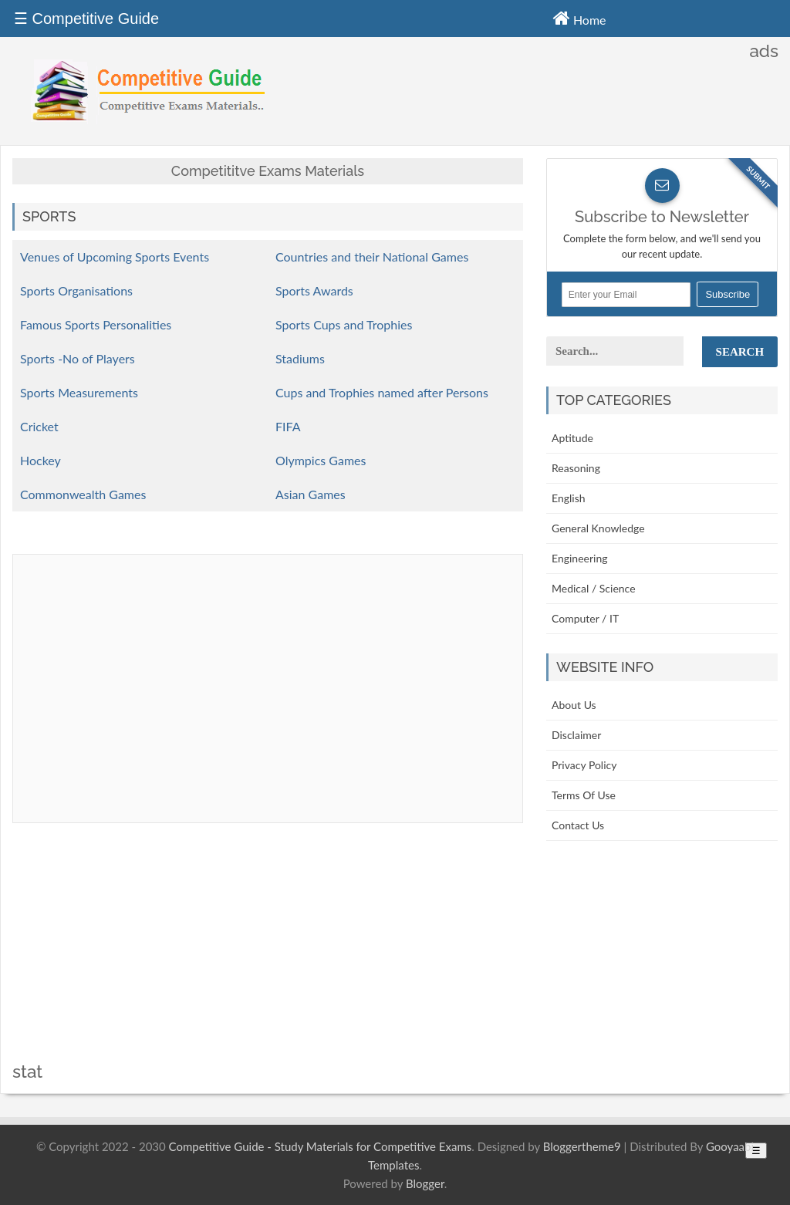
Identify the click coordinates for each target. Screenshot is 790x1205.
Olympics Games (320, 460)
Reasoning (576, 467)
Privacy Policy (584, 764)
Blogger (425, 1183)
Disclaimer (576, 734)
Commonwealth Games (83, 494)
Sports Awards (314, 290)
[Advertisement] (267, 954)
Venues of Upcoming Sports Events (114, 256)
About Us (574, 704)
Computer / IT (585, 618)
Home (579, 17)
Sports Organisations (76, 290)
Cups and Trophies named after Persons (381, 392)
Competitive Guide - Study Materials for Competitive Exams (320, 1146)
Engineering (580, 558)
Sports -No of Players (77, 358)
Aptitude (572, 437)
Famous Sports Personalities (95, 324)
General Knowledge (598, 528)
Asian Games (310, 494)
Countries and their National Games (371, 256)
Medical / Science (594, 588)
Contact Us (578, 825)
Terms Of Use (584, 795)
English (569, 498)
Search (740, 352)
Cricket (39, 426)
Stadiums (300, 358)
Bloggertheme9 (582, 1146)
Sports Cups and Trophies (343, 324)
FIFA (287, 426)
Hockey (40, 460)
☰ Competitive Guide (86, 18)
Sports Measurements (79, 392)
